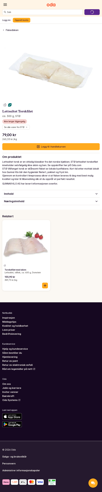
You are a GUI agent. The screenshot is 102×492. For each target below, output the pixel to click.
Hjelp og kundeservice (15, 348)
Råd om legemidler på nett (18, 369)
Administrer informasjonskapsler (21, 470)
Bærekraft (8, 396)
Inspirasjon (8, 317)
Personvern (9, 463)
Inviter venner (10, 392)
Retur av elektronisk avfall (17, 364)
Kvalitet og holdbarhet (15, 325)
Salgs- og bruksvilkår (14, 456)
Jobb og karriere (11, 388)
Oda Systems (11, 400)
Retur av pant (10, 360)
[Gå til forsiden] (51, 4)
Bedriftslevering (11, 333)
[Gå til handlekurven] (92, 12)
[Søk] (5, 12)
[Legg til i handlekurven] (45, 285)
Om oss (6, 383)
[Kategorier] (5, 4)
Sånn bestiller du (12, 352)
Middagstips (9, 321)
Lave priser (8, 329)
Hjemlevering (9, 356)
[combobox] (44, 12)
